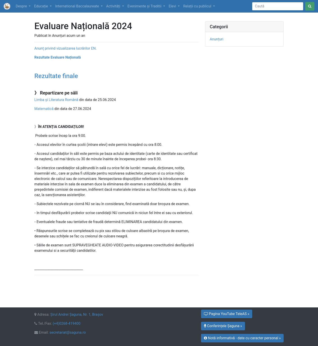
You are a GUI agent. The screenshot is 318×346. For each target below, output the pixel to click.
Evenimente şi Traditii (145, 6)
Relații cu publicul (197, 6)
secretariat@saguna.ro (67, 332)
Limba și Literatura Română (56, 100)
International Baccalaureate (77, 6)
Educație (41, 6)
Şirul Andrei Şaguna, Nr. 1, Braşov (76, 314)
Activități (113, 6)
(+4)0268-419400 (66, 323)
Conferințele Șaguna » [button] (223, 326)
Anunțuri (216, 39)
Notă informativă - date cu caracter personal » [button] (242, 338)
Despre (22, 6)
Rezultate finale (56, 76)
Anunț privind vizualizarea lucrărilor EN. (65, 48)
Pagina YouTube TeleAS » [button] (226, 314)
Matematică (43, 109)
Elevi (173, 6)
